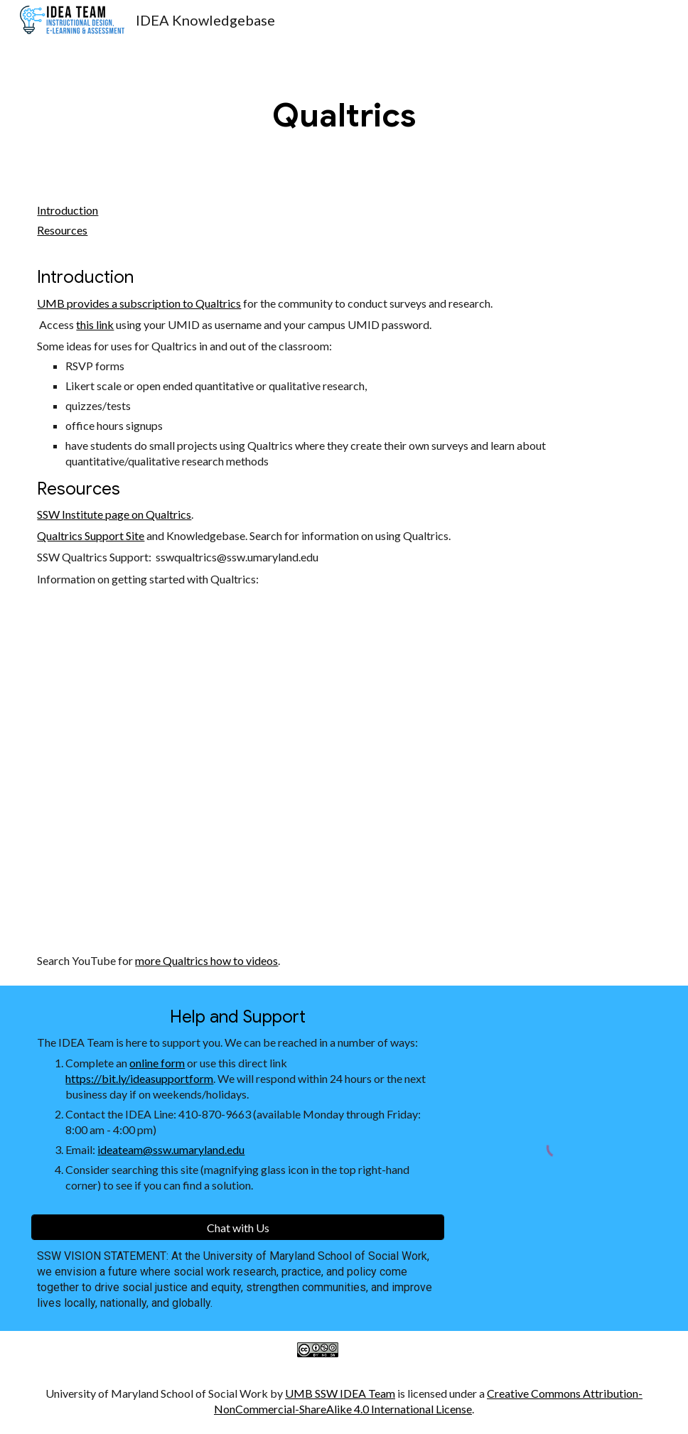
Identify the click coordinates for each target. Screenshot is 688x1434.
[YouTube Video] (290, 769)
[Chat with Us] (238, 1227)
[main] (343, 116)
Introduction (67, 210)
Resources (62, 230)
